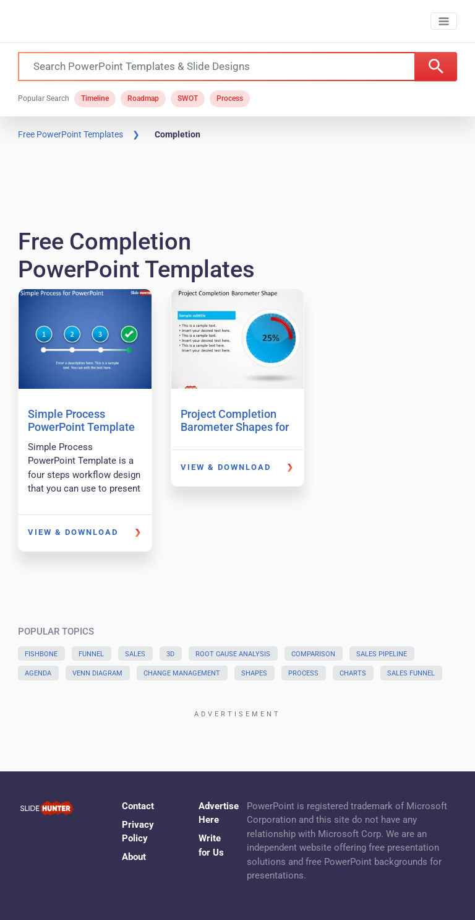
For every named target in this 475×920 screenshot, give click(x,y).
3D (170, 654)
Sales (135, 654)
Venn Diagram (97, 673)
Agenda (38, 673)
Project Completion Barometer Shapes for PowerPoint (235, 427)
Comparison (313, 654)
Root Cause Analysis (232, 654)
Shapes (254, 673)
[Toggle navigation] (443, 21)
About (134, 856)
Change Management (181, 673)
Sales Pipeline (381, 654)
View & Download (73, 532)
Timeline (95, 98)
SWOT (188, 98)
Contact (138, 806)
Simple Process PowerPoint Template (81, 420)
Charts (353, 673)
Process (229, 98)
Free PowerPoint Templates (70, 134)
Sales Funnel (411, 673)
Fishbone (41, 654)
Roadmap (143, 98)
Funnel (91, 654)
